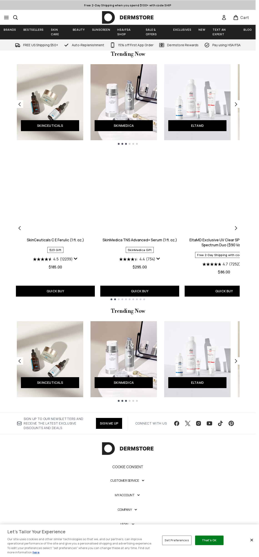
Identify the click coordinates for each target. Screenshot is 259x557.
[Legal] (128, 524)
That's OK (209, 540)
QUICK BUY (55, 291)
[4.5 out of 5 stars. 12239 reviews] (53, 259)
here (36, 552)
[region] (129, 540)
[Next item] (236, 228)
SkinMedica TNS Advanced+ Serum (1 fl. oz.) (140, 239)
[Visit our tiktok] (220, 423)
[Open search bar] (15, 17)
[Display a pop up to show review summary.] (75, 259)
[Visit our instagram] (198, 423)
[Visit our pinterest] (231, 423)
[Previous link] (19, 104)
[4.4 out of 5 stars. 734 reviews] (137, 259)
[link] (224, 17)
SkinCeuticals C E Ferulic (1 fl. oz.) (55, 239)
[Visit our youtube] (209, 423)
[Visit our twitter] (187, 423)
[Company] (128, 509)
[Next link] (236, 104)
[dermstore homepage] (128, 17)
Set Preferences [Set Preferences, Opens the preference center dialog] (177, 540)
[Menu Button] (6, 17)
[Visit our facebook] (176, 423)
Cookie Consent (127, 466)
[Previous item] (19, 228)
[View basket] (241, 17)
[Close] (252, 540)
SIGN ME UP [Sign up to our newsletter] (109, 423)
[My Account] (128, 495)
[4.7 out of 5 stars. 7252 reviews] (221, 264)
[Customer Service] (127, 480)
